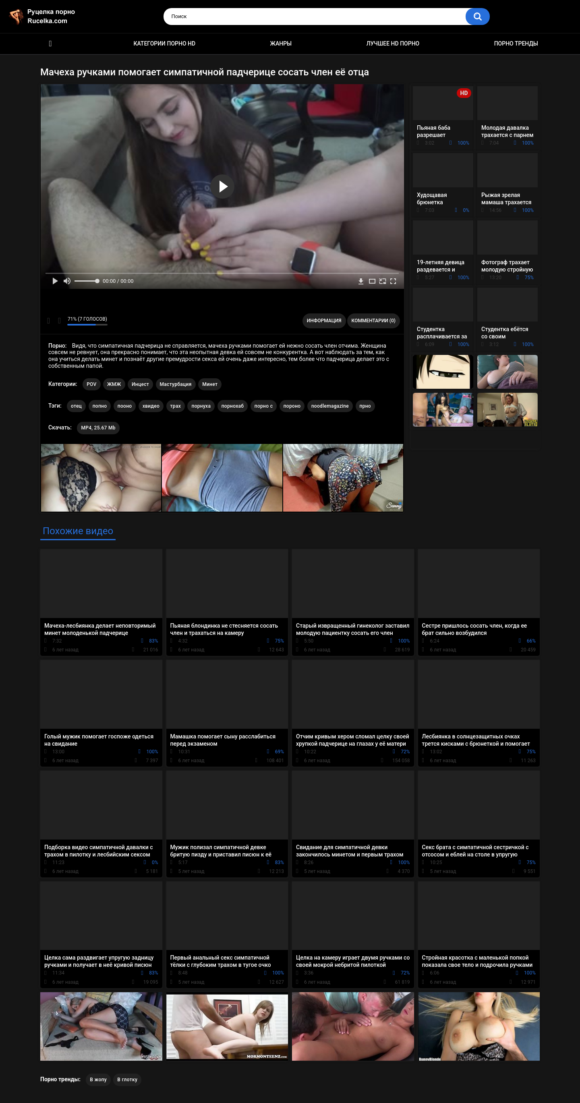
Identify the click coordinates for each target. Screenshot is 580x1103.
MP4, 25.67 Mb (98, 428)
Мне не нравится (59, 321)
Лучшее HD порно (393, 43)
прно (365, 406)
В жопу (98, 1079)
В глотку (127, 1079)
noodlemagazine (330, 406)
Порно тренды (516, 43)
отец (76, 406)
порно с (264, 406)
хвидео (151, 406)
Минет (210, 384)
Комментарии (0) (374, 320)
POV (91, 384)
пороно (292, 406)
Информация (324, 320)
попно (100, 406)
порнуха (201, 406)
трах (175, 406)
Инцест (140, 384)
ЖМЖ (114, 384)
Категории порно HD (164, 43)
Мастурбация (176, 384)
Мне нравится (48, 321)
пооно (125, 406)
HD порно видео (50, 43)
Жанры (281, 43)
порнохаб (233, 406)
